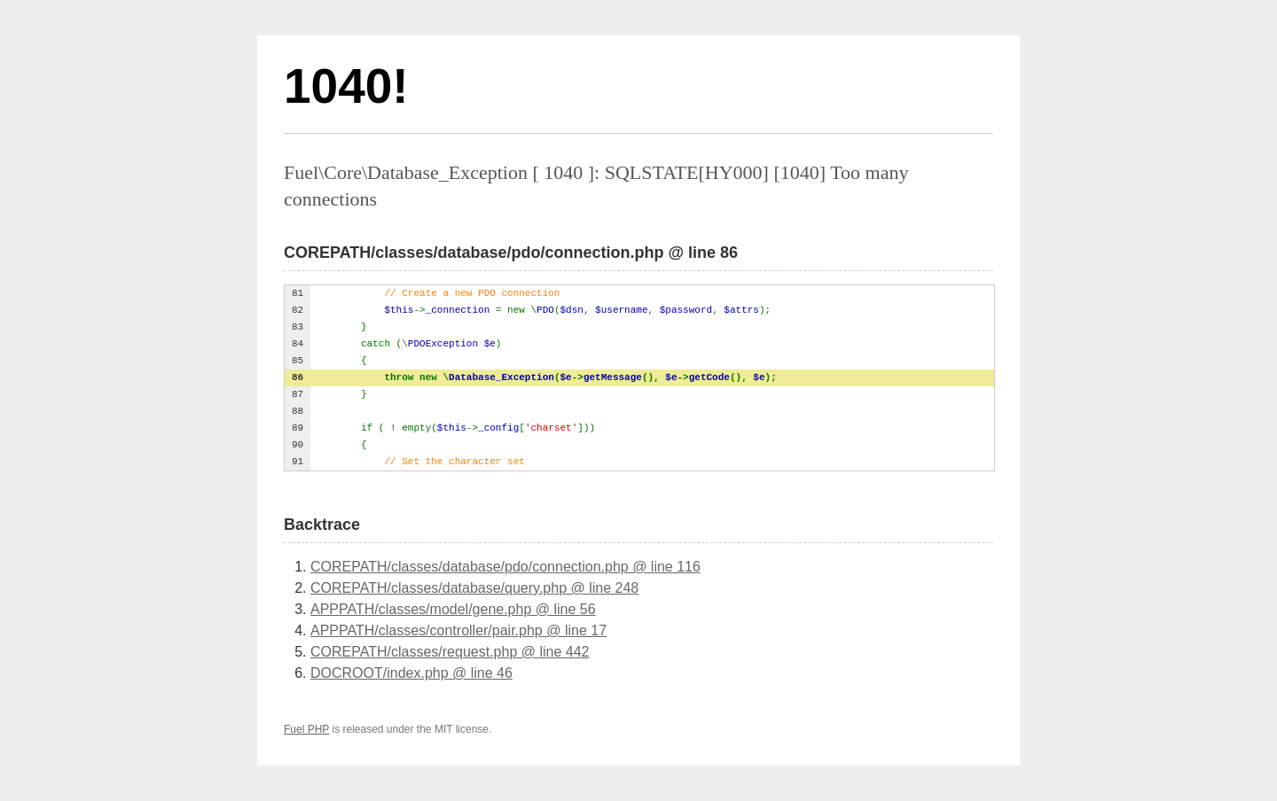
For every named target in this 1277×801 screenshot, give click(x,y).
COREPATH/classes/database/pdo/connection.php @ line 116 (505, 566)
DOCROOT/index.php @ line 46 (411, 672)
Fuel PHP (306, 729)
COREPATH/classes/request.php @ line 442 (449, 651)
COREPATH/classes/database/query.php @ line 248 (474, 587)
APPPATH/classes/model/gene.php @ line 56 (453, 609)
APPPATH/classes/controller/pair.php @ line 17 (458, 630)
